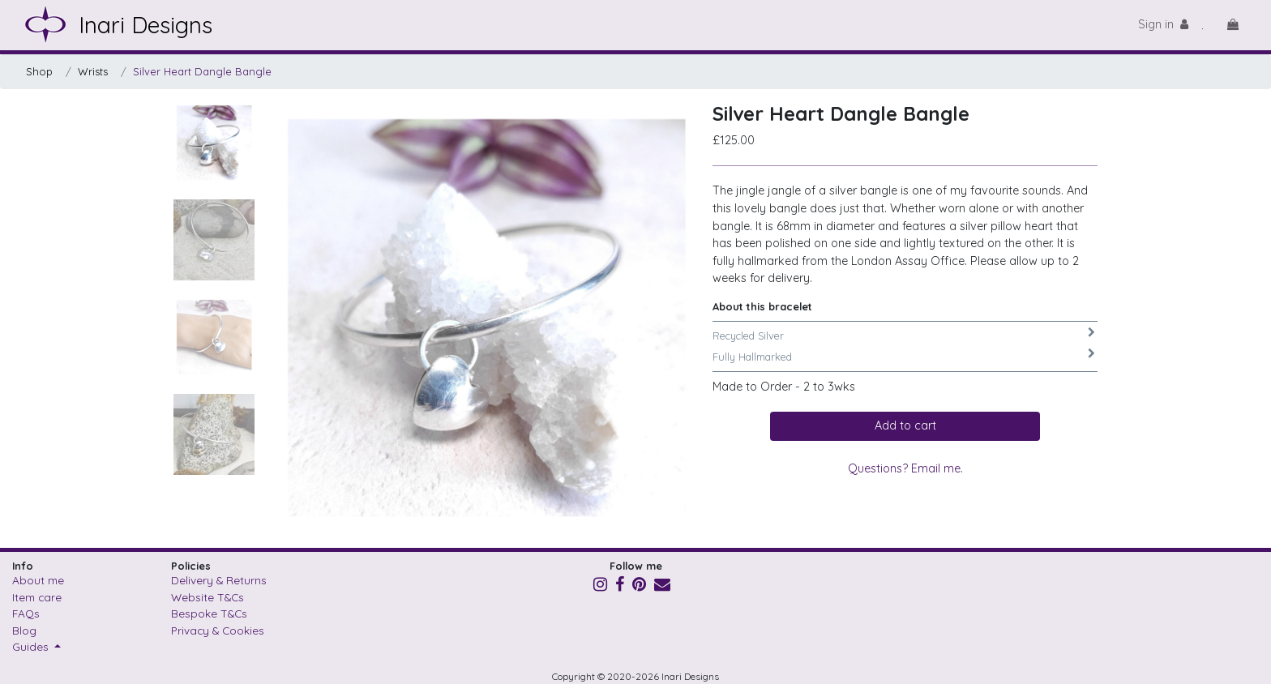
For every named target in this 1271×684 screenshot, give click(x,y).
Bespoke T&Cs (209, 613)
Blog (24, 630)
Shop (39, 71)
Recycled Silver (748, 335)
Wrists (93, 71)
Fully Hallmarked (752, 356)
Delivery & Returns (219, 580)
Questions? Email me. (905, 468)
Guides (32, 646)
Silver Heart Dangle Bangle (202, 71)
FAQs (26, 613)
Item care (37, 597)
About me (38, 580)
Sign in (1163, 24)
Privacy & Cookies (217, 630)
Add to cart (905, 425)
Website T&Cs (207, 597)
